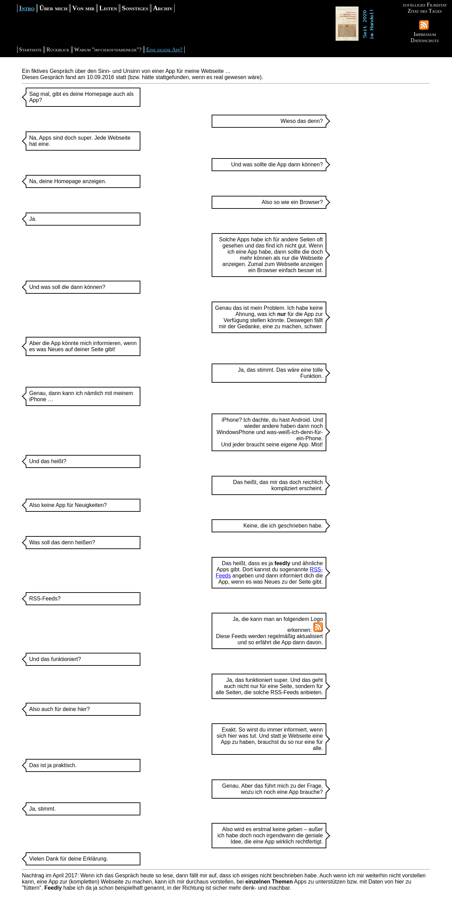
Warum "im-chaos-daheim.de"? (107, 49)
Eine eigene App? (164, 49)
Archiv (163, 8)
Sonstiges (135, 8)
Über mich (53, 8)
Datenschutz (425, 40)
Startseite (30, 49)
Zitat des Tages (424, 11)
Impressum (425, 34)
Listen (108, 8)
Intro (27, 8)
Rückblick (58, 49)
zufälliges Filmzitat (425, 5)
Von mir (83, 8)
